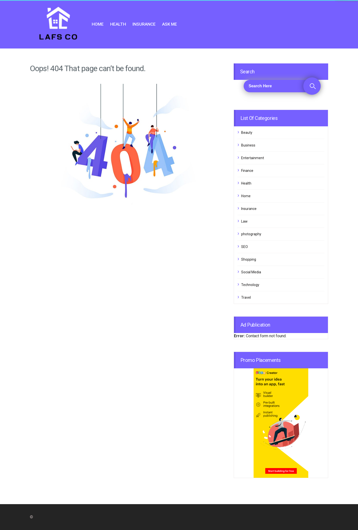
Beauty (246, 133)
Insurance (144, 24)
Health (118, 24)
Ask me (169, 24)
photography (251, 234)
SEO (244, 247)
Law (244, 221)
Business (248, 145)
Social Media (251, 272)
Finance (247, 171)
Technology (250, 285)
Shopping (248, 259)
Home (98, 24)
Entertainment (252, 158)
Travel (246, 297)
